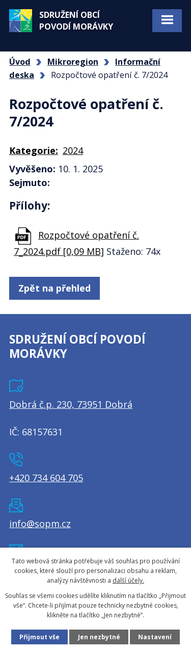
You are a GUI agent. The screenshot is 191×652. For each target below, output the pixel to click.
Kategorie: (33, 150)
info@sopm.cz (40, 523)
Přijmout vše (39, 637)
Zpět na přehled (54, 288)
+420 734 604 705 (46, 478)
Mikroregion (72, 61)
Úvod (20, 61)
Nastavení (155, 637)
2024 (73, 150)
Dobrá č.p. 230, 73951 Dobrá (70, 404)
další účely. (128, 580)
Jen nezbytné (99, 637)
